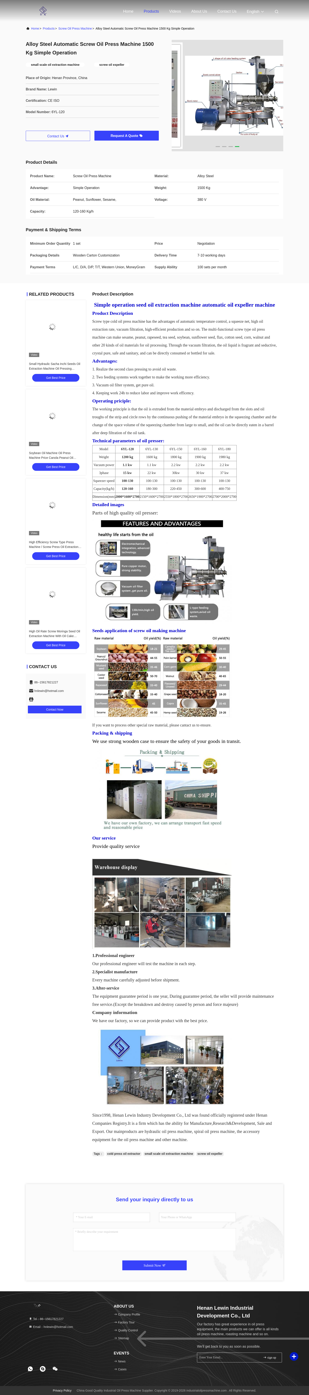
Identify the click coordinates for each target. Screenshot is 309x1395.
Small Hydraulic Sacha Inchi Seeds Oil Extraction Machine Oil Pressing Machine (54, 368)
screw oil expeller (210, 1153)
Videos (175, 11)
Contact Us (226, 11)
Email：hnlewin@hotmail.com (51, 1327)
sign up (269, 1357)
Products (151, 11)
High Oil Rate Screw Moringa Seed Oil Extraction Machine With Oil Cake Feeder (54, 636)
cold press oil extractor (123, 1153)
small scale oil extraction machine (169, 1153)
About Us (199, 11)
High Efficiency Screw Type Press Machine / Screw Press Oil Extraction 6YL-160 (53, 546)
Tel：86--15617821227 (46, 1319)
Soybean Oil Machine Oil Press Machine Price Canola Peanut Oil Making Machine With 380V (51, 457)
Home (128, 11)
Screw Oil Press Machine (75, 28)
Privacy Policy (62, 1390)
